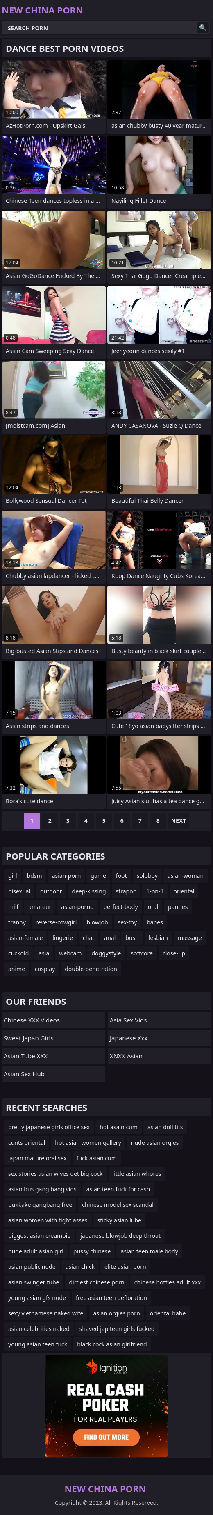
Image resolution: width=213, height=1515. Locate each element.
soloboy (147, 876)
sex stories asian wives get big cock (55, 1173)
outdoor (51, 891)
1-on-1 (154, 891)
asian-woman (186, 876)
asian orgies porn (116, 1313)
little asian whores (137, 1173)
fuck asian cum (97, 1158)
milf (13, 907)
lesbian (158, 938)
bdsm (34, 876)
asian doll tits (165, 1127)
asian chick (80, 1267)
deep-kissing (89, 891)
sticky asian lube (119, 1220)
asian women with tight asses (48, 1220)
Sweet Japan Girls (29, 1038)
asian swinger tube (33, 1282)
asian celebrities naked (39, 1329)
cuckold (18, 953)
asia (44, 953)
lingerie (62, 938)
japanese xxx (128, 1038)
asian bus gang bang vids (42, 1189)
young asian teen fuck (37, 1344)
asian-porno (77, 907)
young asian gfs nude (37, 1298)
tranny (17, 922)
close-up (174, 953)
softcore (142, 953)
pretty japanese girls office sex (49, 1127)
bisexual (19, 891)
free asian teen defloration (111, 1298)
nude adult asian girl (35, 1251)
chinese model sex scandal (117, 1204)
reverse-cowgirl (56, 922)
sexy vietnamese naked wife (45, 1313)
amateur (39, 907)
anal (110, 938)
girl (12, 876)
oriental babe (168, 1313)
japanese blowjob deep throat (120, 1236)
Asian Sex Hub (24, 1074)
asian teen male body (149, 1251)
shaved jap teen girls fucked (116, 1329)
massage (190, 938)
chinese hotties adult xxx (167, 1282)
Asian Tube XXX (26, 1056)
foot (121, 876)
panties (178, 907)
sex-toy (127, 922)
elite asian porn (125, 1267)
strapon (126, 891)
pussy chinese (92, 1251)
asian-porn (66, 876)
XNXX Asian (126, 1056)
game (98, 876)
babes (155, 922)
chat (88, 938)
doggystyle (106, 953)
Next (178, 820)
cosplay (45, 969)
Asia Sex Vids (128, 1020)
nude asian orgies (155, 1142)
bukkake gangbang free (40, 1204)
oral (153, 907)
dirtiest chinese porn (96, 1282)
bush (132, 938)
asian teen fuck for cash (118, 1189)
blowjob (97, 922)
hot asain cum (119, 1127)
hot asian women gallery (88, 1142)
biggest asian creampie (39, 1236)
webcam (70, 953)
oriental (184, 891)
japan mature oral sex (37, 1158)
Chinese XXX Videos (32, 1020)
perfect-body (121, 907)
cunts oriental (26, 1142)
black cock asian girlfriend (112, 1344)
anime (16, 969)
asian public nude (32, 1267)
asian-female (25, 938)
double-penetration (91, 969)
